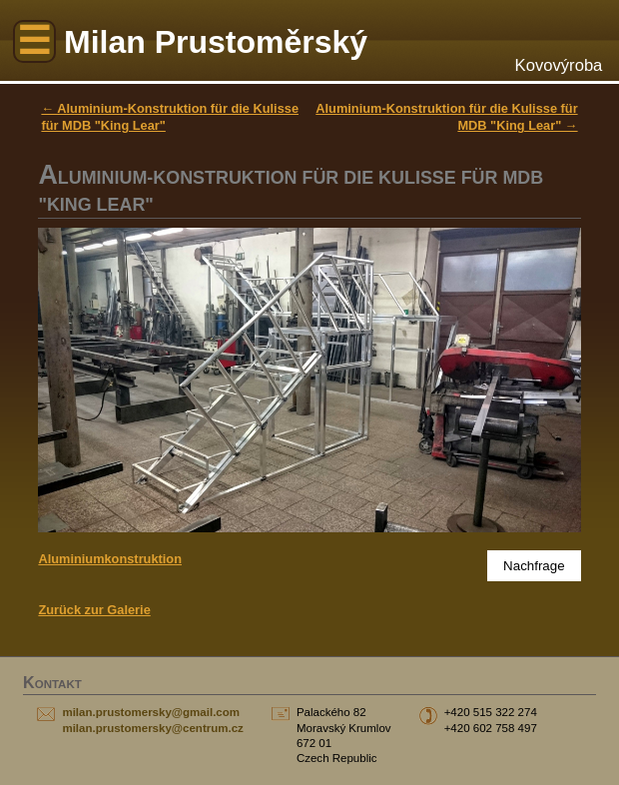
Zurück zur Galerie (94, 609)
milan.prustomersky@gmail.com (151, 712)
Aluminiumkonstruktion (110, 558)
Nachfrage (534, 565)
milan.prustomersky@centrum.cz (152, 728)
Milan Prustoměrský (215, 42)
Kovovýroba (559, 65)
